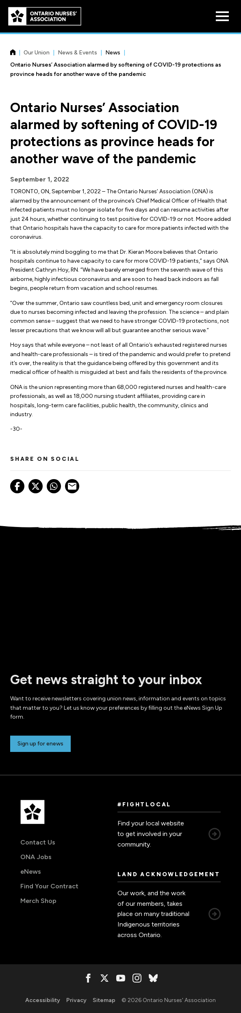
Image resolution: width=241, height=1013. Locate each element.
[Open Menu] (222, 16)
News (112, 52)
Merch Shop (38, 901)
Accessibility (42, 1000)
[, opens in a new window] (88, 978)
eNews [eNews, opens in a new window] (30, 871)
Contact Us (37, 842)
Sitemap (104, 1000)
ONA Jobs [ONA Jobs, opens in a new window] (36, 857)
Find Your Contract (49, 886)
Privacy (76, 1000)
